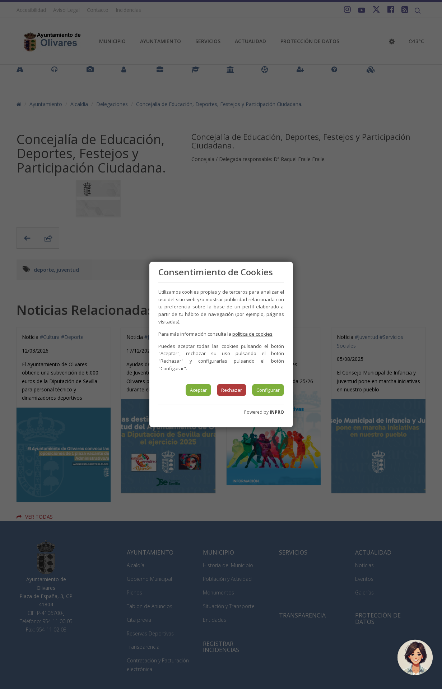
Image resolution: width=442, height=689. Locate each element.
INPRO (277, 412)
